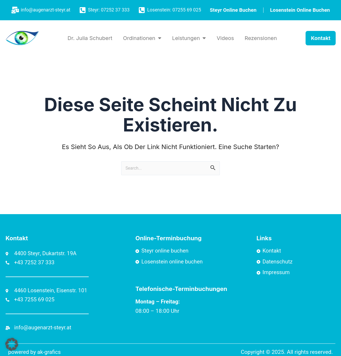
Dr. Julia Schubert (90, 38)
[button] (11, 344)
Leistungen (189, 38)
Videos (225, 38)
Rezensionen (261, 38)
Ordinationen (142, 38)
